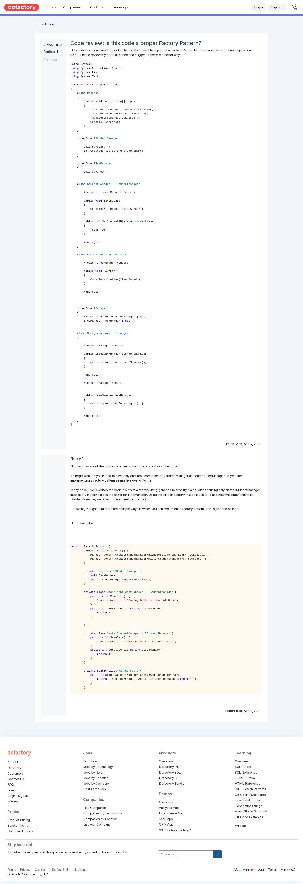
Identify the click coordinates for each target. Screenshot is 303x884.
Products (96, 7)
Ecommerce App (171, 813)
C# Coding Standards (250, 795)
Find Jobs (90, 761)
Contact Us (16, 779)
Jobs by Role (92, 772)
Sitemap (13, 801)
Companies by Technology (102, 813)
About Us (14, 762)
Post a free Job (94, 789)
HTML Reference (247, 784)
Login (258, 7)
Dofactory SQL (170, 772)
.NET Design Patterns (250, 789)
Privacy (25, 869)
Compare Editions (20, 831)
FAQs (11, 785)
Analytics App (169, 808)
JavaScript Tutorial (248, 800)
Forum (12, 790)
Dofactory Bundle (172, 784)
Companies (71, 7)
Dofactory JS (168, 778)
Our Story (14, 768)
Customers (16, 773)
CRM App (166, 824)
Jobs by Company (96, 784)
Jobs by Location (95, 778)
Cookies (40, 869)
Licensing (80, 869)
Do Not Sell (60, 869)
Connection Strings (248, 806)
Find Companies (95, 808)
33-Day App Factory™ (175, 830)
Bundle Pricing (18, 825)
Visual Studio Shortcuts (251, 811)
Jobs (50, 7)
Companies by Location (100, 819)
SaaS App (166, 819)
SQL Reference (246, 772)
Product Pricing (19, 820)
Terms (11, 869)
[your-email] (186, 854)
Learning (119, 7)
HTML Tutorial (245, 778)
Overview (166, 761)
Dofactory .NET (170, 767)
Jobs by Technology (98, 767)
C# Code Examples (249, 817)
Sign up (277, 7)
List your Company (96, 824)
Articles (240, 826)
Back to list (48, 24)
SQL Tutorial (243, 767)
